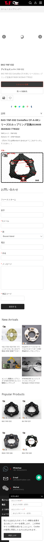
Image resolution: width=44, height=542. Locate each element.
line (15, 107)
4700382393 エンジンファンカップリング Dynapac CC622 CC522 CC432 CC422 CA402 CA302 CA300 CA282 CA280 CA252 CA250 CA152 (31, 381)
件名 (3, 253)
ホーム (4, 9)
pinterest (27, 107)
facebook (11, 107)
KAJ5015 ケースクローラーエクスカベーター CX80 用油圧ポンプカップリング (31, 349)
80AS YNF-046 (7, 453)
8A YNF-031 (26, 421)
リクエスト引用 (22, 84)
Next (40, 37)
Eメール (5, 221)
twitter (19, 107)
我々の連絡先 (22, 91)
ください (6, 143)
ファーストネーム (8, 199)
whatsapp (23, 107)
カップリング (14, 9)
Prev (4, 37)
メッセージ (6, 264)
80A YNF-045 (27, 453)
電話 (3, 242)
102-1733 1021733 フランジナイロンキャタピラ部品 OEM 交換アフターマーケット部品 (11, 349)
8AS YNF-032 (7, 421)
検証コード (6, 293)
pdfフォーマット (4, 98)
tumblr (31, 107)
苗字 (3, 210)
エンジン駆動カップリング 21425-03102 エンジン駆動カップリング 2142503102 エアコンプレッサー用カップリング (11, 381)
